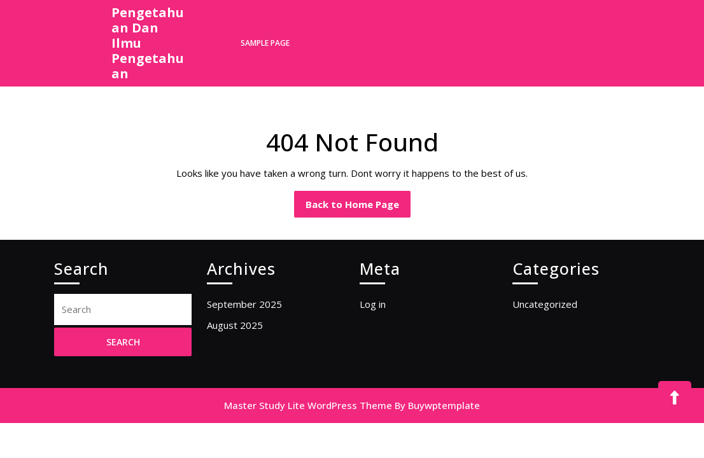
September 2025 (244, 304)
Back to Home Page (358, 207)
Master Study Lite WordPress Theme (308, 405)
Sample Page (265, 43)
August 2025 (235, 325)
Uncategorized (544, 304)
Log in (373, 304)
